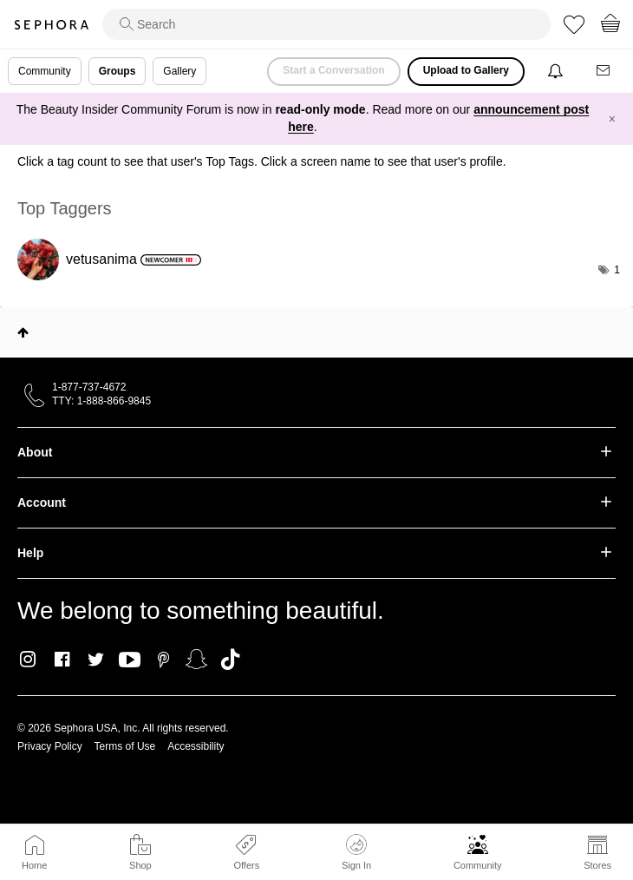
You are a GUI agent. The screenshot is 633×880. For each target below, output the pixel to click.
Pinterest (163, 659)
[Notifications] (557, 71)
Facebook (62, 659)
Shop (140, 865)
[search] (326, 24)
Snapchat (196, 659)
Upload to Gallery (466, 70)
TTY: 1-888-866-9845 (101, 401)
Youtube (129, 660)
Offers (246, 865)
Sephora (51, 25)
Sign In (356, 852)
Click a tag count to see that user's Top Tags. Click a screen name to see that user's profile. (261, 161)
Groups (117, 71)
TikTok (230, 659)
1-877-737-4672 (89, 387)
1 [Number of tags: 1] (617, 270)
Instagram (28, 659)
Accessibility (195, 746)
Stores (597, 865)
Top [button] (23, 332)
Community (478, 865)
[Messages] (604, 72)
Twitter (96, 659)
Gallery (179, 71)
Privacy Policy (49, 746)
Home (34, 865)
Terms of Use (125, 746)
